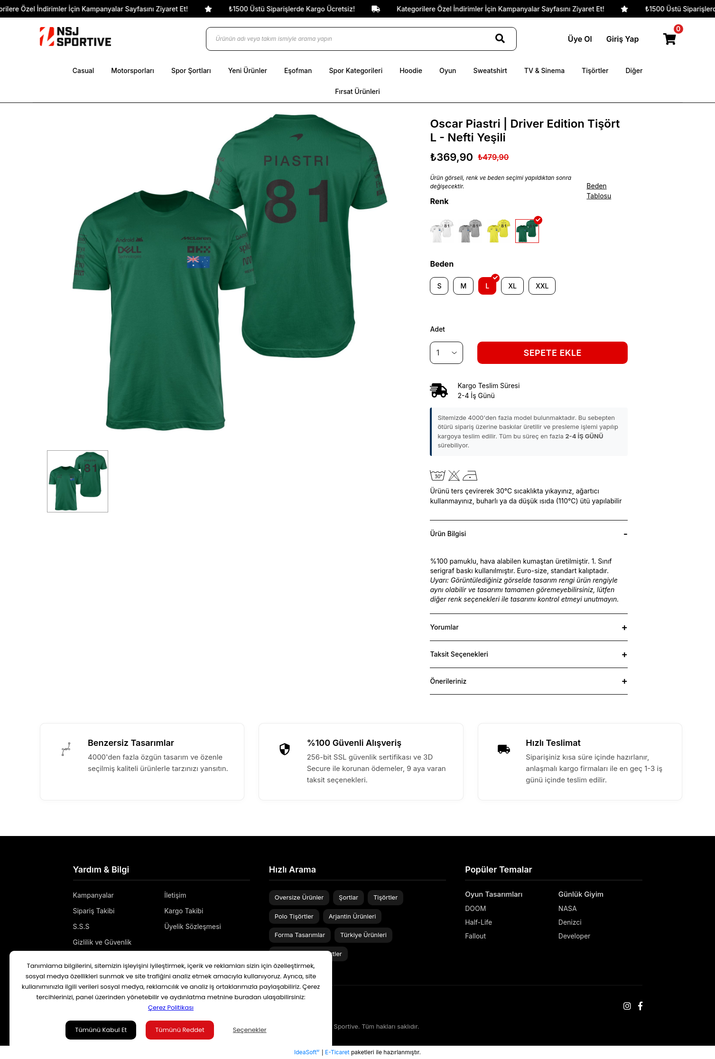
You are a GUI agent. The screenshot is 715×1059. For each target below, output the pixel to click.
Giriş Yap (622, 39)
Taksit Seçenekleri (459, 654)
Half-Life (478, 922)
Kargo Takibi (183, 911)
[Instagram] (627, 1006)
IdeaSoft (306, 1052)
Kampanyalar (93, 895)
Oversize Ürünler (299, 897)
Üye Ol (580, 39)
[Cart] (670, 39)
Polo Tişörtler (294, 916)
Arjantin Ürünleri (352, 916)
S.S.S (81, 926)
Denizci (570, 922)
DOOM (475, 908)
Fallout (475, 936)
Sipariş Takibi (94, 911)
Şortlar (348, 897)
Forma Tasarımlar (300, 934)
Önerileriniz (448, 681)
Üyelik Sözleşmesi (192, 926)
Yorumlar (444, 627)
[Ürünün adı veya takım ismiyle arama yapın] (361, 39)
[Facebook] (640, 1006)
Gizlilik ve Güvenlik (102, 942)
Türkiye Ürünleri (363, 934)
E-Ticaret (337, 1052)
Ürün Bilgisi (448, 534)
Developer (574, 936)
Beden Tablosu (598, 191)
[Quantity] (446, 353)
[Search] (500, 39)
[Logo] (75, 36)
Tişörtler (385, 897)
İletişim (175, 895)
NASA (567, 908)
